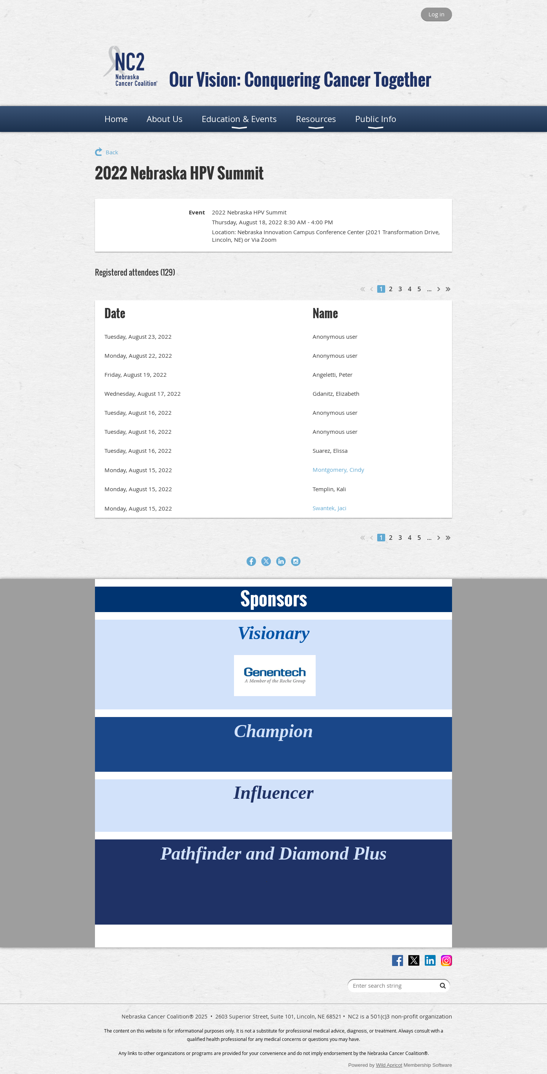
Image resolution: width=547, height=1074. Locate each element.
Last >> (448, 289)
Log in (436, 14)
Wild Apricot (389, 1065)
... (429, 289)
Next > (439, 289)
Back (112, 152)
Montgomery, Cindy (338, 469)
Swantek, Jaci (329, 508)
